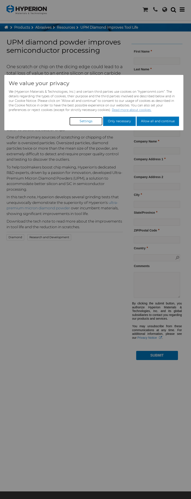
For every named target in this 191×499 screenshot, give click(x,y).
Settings (86, 121)
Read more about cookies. (131, 110)
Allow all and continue (158, 121)
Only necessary (119, 121)
